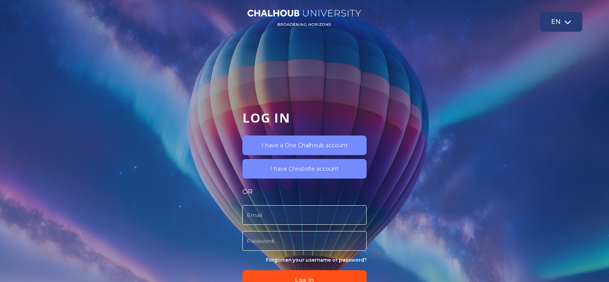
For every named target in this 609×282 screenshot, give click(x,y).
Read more (143, 236)
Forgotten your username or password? (138, 196)
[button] (561, 22)
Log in (126, 215)
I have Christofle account (126, 104)
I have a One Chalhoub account (126, 81)
